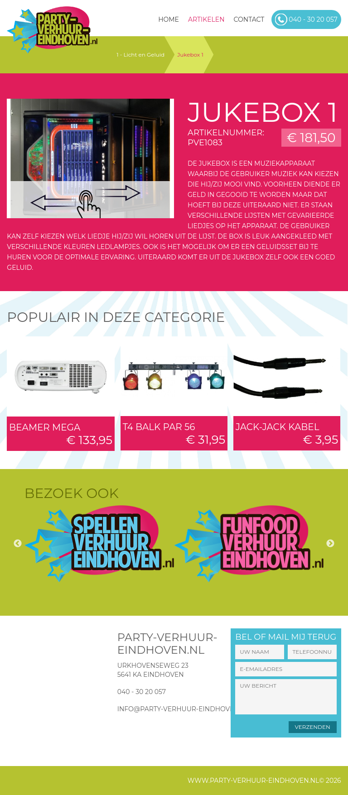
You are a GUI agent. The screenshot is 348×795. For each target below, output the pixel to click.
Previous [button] (17, 543)
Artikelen (206, 19)
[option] (99, 543)
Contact (249, 19)
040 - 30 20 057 (141, 692)
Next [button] (330, 543)
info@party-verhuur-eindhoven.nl (183, 709)
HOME (168, 19)
